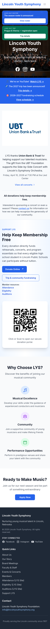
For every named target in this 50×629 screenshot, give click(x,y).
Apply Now (25, 497)
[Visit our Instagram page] (25, 69)
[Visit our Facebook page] (17, 69)
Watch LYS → (37, 81)
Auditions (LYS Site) (12, 589)
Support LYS (8, 593)
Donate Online (14, 269)
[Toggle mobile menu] (44, 4)
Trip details (25, 36)
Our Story (7, 559)
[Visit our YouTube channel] (32, 69)
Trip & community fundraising (20, 278)
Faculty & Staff (9, 567)
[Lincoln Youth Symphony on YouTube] (37, 541)
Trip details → (25, 90)
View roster (25, 21)
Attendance (8, 287)
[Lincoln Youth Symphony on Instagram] (23, 541)
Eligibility (6, 290)
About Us (6, 554)
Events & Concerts (11, 572)
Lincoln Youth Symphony (21, 4)
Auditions (7, 294)
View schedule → (25, 99)
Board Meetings (10, 563)
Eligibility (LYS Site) (12, 584)
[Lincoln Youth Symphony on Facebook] (8, 541)
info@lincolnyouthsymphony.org (18, 609)
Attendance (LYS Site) (13, 580)
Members (7, 576)
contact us (24, 208)
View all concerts (25, 184)
